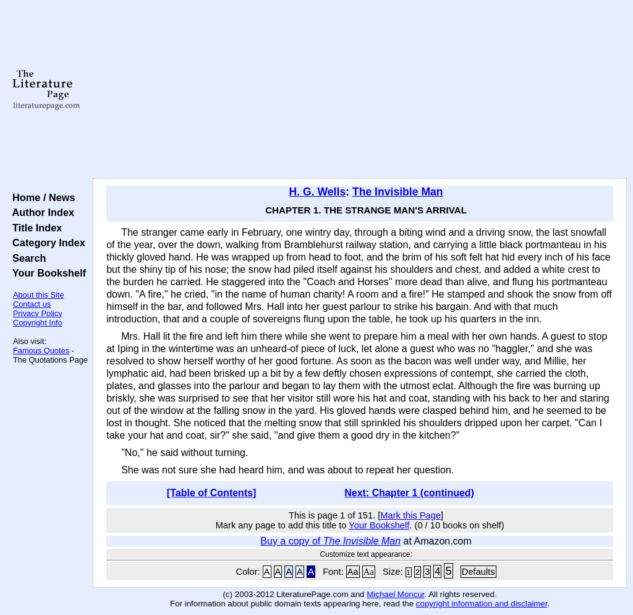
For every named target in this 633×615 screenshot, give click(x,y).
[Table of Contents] (212, 493)
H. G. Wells (317, 192)
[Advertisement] (360, 89)
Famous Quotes (41, 350)
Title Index (34, 227)
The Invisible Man (397, 192)
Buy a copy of (330, 541)
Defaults (478, 572)
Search (26, 258)
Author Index (40, 212)
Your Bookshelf (46, 272)
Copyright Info (37, 322)
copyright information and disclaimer (482, 603)
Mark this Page (410, 515)
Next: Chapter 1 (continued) (409, 493)
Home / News (41, 197)
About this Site (38, 294)
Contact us (32, 304)
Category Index (46, 242)
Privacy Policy (37, 313)
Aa (353, 572)
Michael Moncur (395, 594)
